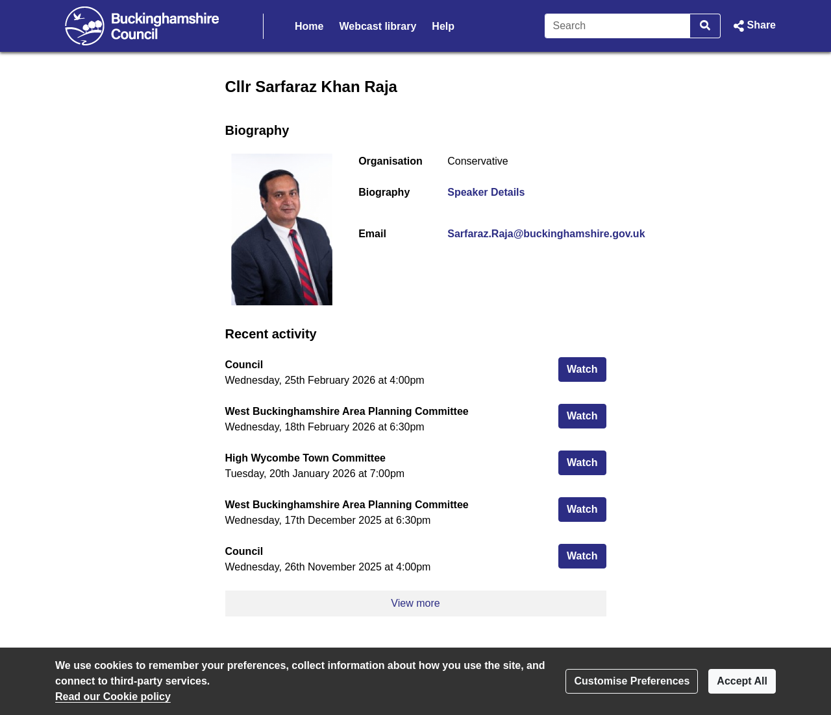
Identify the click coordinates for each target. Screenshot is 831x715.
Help (443, 26)
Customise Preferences (631, 680)
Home (309, 26)
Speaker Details (486, 192)
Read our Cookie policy (113, 696)
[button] (753, 26)
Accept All (742, 680)
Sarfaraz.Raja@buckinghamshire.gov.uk (546, 233)
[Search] (618, 26)
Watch (586, 368)
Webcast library (377, 26)
